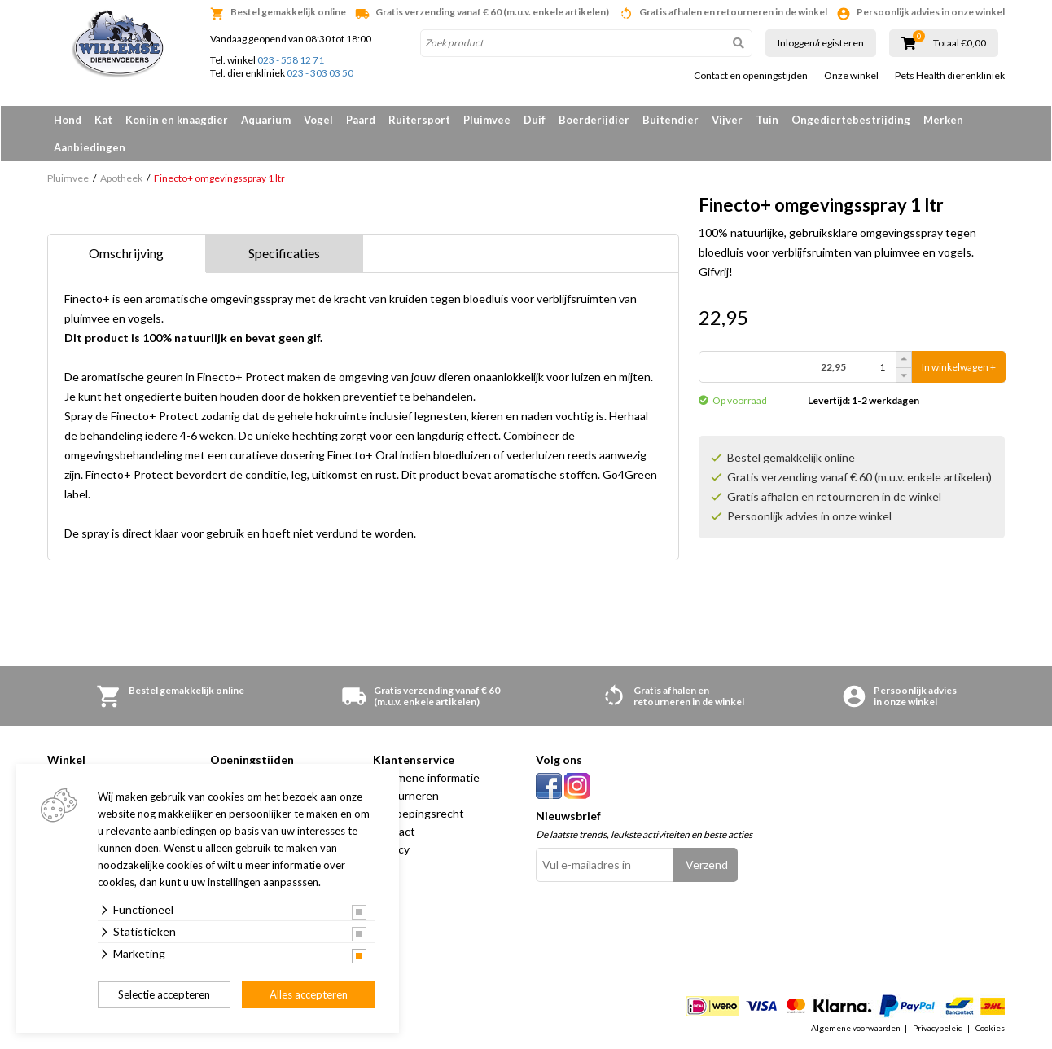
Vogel (318, 119)
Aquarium (266, 119)
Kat (103, 119)
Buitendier (670, 119)
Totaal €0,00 (959, 43)
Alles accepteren (309, 994)
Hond (67, 119)
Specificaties (284, 253)
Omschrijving (126, 253)
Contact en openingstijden (751, 76)
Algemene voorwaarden (856, 1028)
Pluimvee (487, 119)
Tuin (767, 119)
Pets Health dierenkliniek (950, 76)
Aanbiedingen (89, 147)
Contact (394, 831)
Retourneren (406, 795)
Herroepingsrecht (418, 813)
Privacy (391, 849)
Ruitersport (419, 119)
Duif (535, 119)
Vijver (727, 119)
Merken (943, 119)
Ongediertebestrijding (850, 119)
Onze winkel (851, 76)
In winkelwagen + (959, 367)
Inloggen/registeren (821, 43)
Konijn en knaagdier (176, 119)
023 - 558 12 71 (290, 60)
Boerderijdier (594, 119)
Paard (360, 119)
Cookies (990, 1028)
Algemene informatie (426, 777)
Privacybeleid (938, 1028)
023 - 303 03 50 (320, 73)
